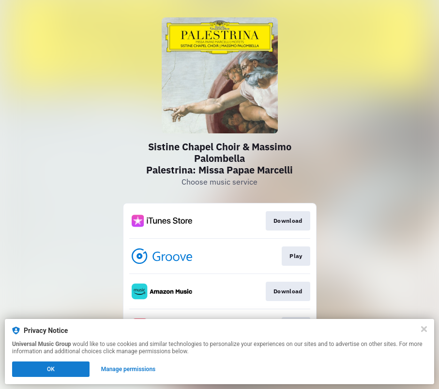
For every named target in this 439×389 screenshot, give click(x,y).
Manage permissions (128, 369)
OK (51, 369)
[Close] (424, 329)
